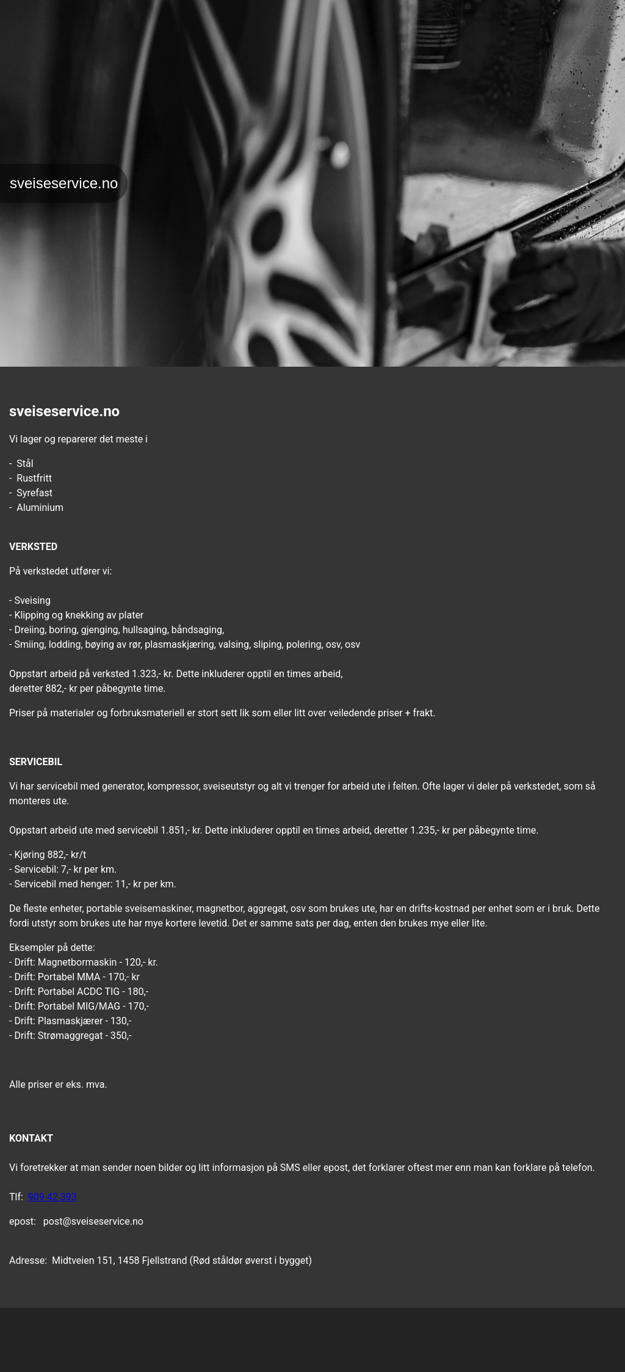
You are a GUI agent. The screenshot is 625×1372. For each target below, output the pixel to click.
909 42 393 (52, 1197)
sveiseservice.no (64, 183)
